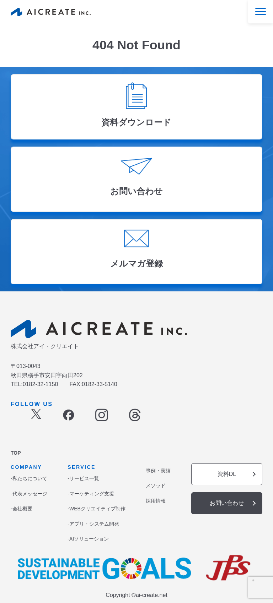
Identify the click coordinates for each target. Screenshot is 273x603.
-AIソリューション (88, 539)
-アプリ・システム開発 (93, 524)
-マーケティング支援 (91, 494)
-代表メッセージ (29, 494)
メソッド (156, 485)
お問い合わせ (227, 503)
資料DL (227, 474)
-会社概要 (21, 508)
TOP (16, 453)
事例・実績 (158, 470)
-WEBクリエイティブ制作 (96, 508)
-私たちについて (29, 478)
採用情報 (156, 501)
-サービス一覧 (83, 478)
